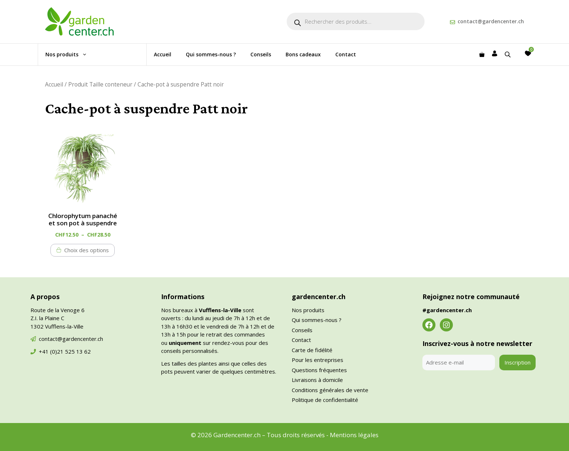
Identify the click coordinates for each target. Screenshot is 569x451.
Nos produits (69, 54)
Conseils (260, 54)
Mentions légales (354, 435)
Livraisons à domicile (317, 379)
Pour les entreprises (317, 359)
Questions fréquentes (319, 370)
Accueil (162, 54)
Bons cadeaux (303, 54)
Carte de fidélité (312, 350)
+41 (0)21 (52, 351)
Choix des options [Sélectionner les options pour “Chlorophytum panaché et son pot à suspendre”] (86, 250)
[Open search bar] (508, 54)
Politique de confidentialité (325, 399)
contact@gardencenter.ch (491, 21)
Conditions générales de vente (330, 390)
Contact (345, 54)
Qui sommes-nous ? (211, 54)
